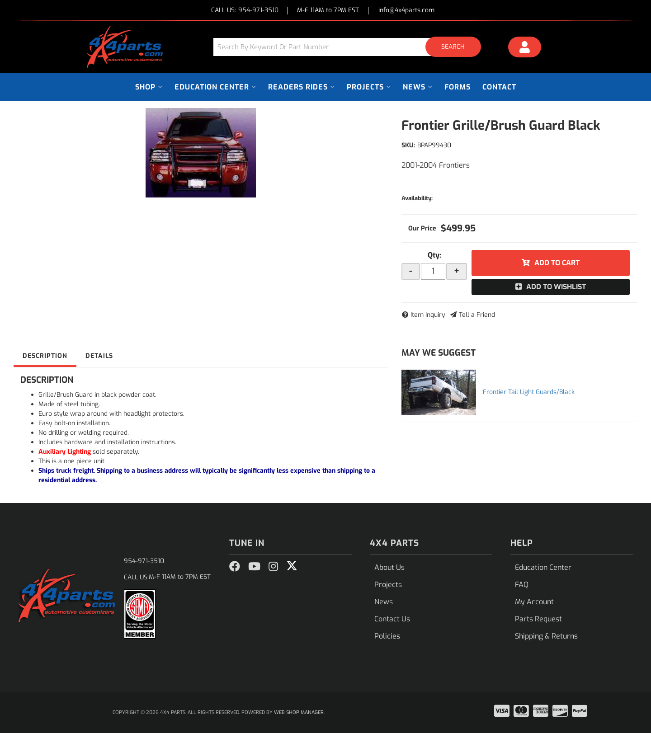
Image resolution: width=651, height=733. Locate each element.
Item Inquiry (427, 314)
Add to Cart (557, 263)
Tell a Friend (477, 314)
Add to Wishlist (556, 286)
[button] (350, 47)
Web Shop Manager (299, 712)
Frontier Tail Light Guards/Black (529, 392)
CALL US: (244, 10)
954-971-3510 (144, 561)
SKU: (408, 145)
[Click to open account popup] (525, 48)
